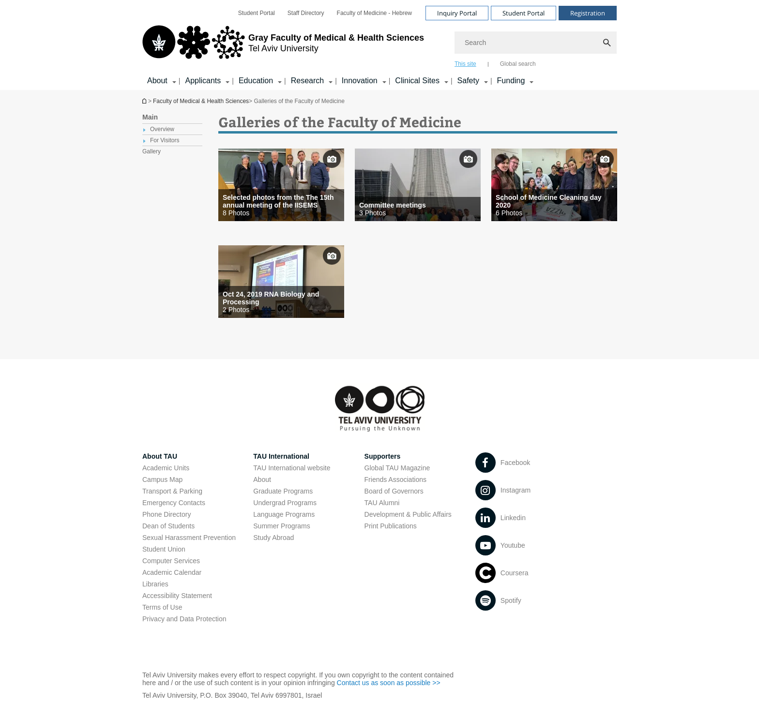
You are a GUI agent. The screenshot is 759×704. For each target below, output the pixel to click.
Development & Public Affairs (408, 514)
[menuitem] (256, 13)
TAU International (281, 456)
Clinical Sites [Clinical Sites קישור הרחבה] (417, 80)
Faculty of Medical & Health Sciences (201, 101)
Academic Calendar (171, 572)
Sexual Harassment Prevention (189, 537)
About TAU (159, 456)
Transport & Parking (172, 491)
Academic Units (165, 468)
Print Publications (390, 526)
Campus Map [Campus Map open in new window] (162, 479)
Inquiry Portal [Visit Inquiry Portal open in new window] (457, 13)
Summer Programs (281, 526)
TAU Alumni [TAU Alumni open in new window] (382, 503)
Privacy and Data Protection (184, 619)
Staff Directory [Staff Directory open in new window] (306, 13)
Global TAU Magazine (397, 468)
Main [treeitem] (150, 117)
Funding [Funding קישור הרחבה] (511, 80)
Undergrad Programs (285, 503)
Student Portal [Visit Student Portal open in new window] (523, 13)
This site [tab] (465, 63)
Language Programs (284, 514)
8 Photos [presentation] (236, 213)
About (262, 479)
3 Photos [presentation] (372, 213)
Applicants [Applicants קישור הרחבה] (203, 80)
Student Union (163, 549)
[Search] (536, 42)
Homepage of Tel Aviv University (145, 101)
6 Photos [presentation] (509, 213)
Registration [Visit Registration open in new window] (587, 13)
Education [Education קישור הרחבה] (256, 80)
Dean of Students (168, 526)
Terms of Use (162, 607)
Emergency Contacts (173, 503)
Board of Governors (394, 491)
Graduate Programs (283, 491)
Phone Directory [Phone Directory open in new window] (166, 514)
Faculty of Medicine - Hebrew (374, 13)
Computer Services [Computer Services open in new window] (171, 561)
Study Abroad (273, 537)
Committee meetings (392, 205)
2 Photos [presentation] (236, 310)
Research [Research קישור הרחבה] (307, 80)
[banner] (379, 45)
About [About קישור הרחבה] (157, 80)
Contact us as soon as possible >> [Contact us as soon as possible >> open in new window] (388, 683)
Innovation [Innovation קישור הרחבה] (360, 80)
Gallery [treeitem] (151, 151)
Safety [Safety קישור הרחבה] (468, 80)
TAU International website (291, 468)
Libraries (155, 584)
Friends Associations (395, 479)
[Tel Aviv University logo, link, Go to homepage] (283, 46)
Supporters (382, 456)
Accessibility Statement (177, 595)
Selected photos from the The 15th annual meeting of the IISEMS (278, 201)
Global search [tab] (518, 63)
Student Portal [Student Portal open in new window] (256, 13)
